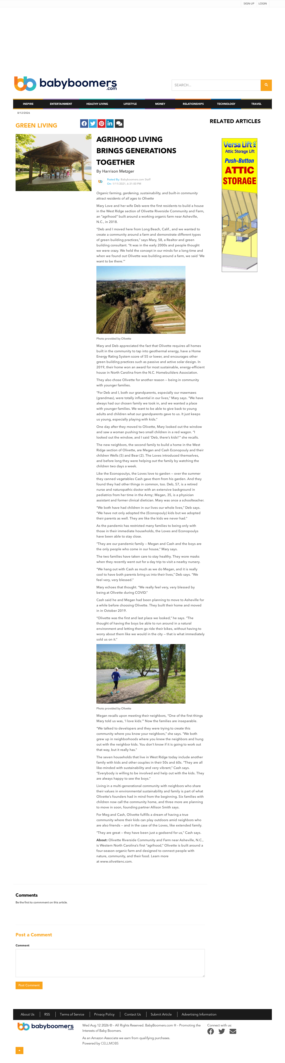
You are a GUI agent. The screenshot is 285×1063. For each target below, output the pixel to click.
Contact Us (132, 1014)
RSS (47, 1014)
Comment (22, 946)
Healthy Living (97, 104)
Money (160, 104)
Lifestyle (130, 104)
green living (36, 125)
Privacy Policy (104, 1014)
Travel (256, 104)
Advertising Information (199, 1014)
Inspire (28, 104)
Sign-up (249, 3)
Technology (226, 104)
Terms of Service (72, 1014)
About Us (27, 1014)
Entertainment (61, 104)
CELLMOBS (109, 1043)
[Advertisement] (142, 38)
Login (263, 3)
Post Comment (29, 985)
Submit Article (161, 1014)
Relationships (193, 104)
